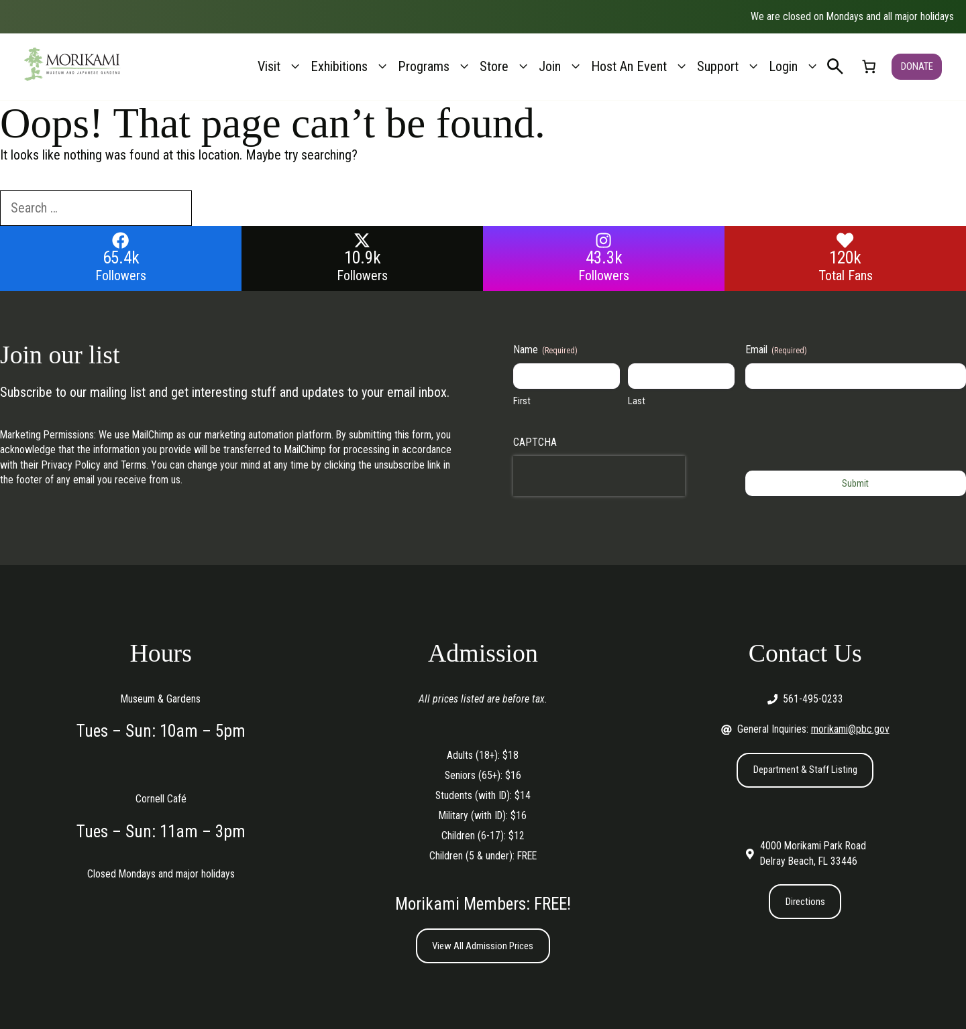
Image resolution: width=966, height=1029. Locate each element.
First (522, 401)
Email (776, 350)
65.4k (121, 257)
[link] (868, 67)
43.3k (604, 257)
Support (728, 67)
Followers (120, 275)
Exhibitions (350, 67)
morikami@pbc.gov (850, 729)
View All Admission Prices (483, 946)
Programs (434, 67)
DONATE (916, 66)
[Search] (216, 208)
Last (636, 401)
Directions (805, 902)
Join (561, 67)
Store (505, 67)
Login (794, 67)
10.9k (362, 257)
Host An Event (640, 67)
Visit (280, 67)
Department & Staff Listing (805, 770)
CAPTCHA (535, 442)
